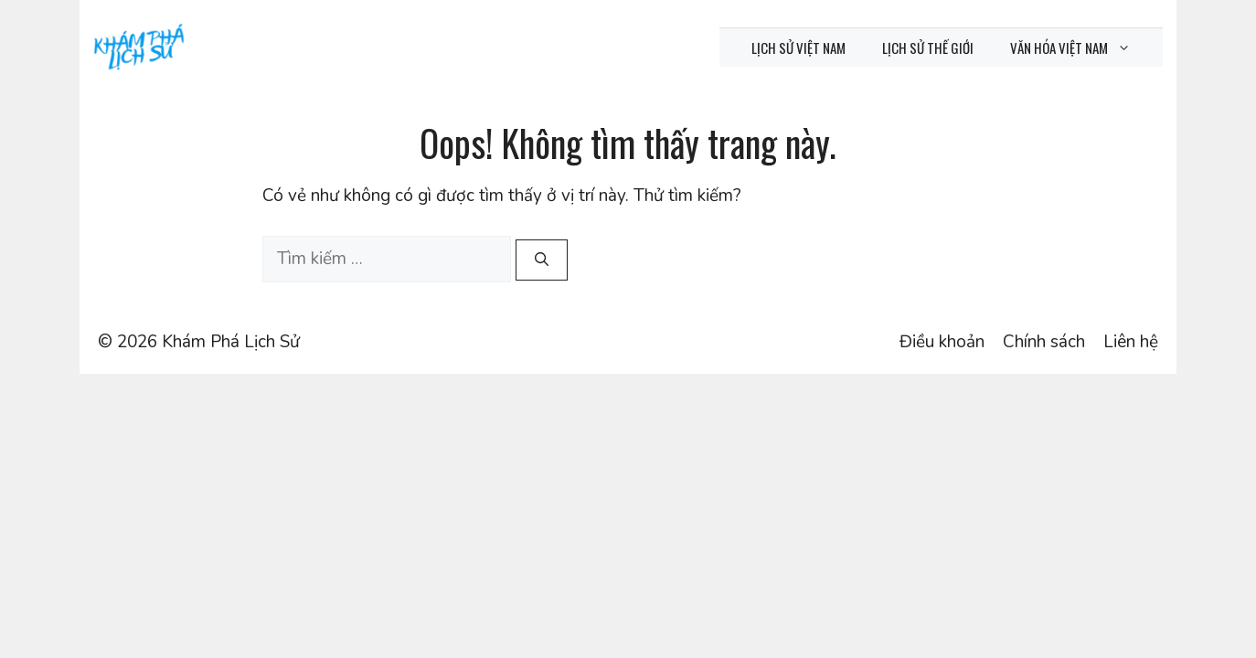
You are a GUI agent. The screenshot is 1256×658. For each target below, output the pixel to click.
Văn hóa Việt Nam (1079, 47)
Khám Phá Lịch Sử (231, 342)
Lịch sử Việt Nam (798, 47)
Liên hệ (1130, 342)
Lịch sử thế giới (928, 47)
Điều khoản (942, 342)
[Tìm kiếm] (542, 260)
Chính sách (1044, 342)
